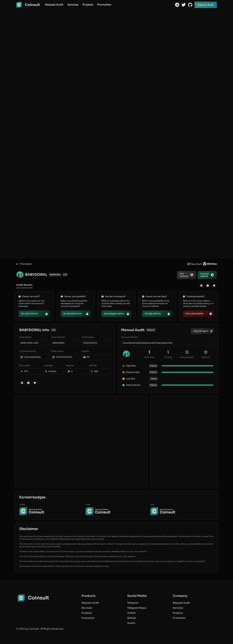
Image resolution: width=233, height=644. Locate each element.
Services (72, 4)
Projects (87, 4)
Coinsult (32, 5)
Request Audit (54, 4)
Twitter (131, 612)
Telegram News (136, 607)
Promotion (104, 4)
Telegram (132, 602)
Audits (131, 623)
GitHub (131, 618)
